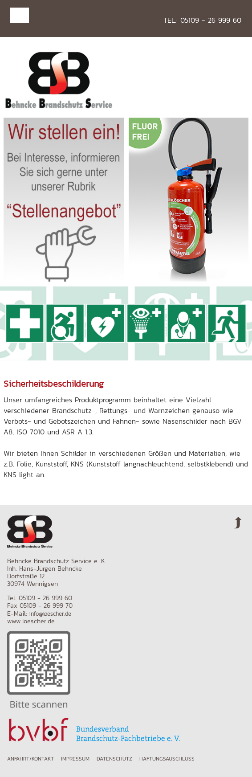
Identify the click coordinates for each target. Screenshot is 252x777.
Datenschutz (114, 759)
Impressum (75, 759)
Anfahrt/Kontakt (30, 759)
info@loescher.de (50, 613)
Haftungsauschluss (167, 759)
